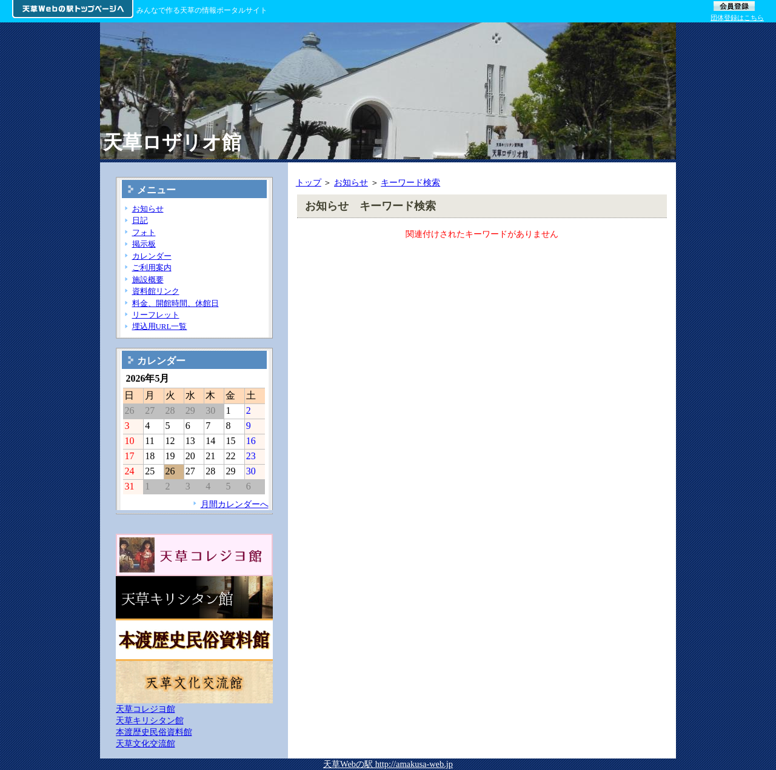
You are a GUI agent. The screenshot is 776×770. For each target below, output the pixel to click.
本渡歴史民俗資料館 (154, 732)
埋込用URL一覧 (159, 326)
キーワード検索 (410, 182)
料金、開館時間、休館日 (175, 303)
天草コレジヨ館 (145, 709)
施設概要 (148, 279)
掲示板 (144, 243)
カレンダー (152, 256)
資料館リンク (155, 291)
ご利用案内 (152, 267)
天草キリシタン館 (150, 720)
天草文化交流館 (145, 743)
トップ (308, 182)
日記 (140, 220)
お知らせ (351, 182)
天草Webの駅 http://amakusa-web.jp (388, 764)
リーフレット (155, 314)
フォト (144, 232)
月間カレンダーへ (235, 504)
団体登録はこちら (737, 17)
